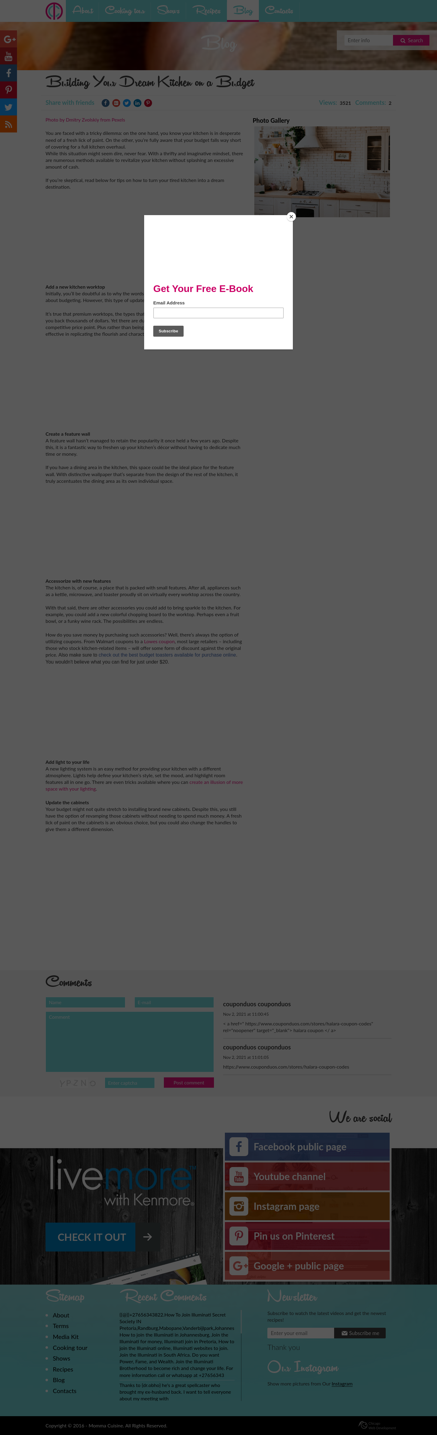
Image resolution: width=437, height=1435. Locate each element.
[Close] (291, 216)
